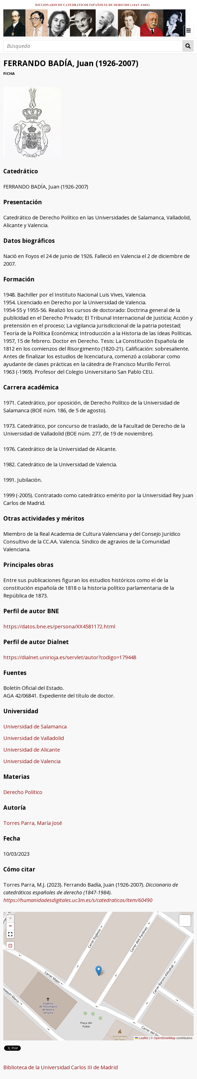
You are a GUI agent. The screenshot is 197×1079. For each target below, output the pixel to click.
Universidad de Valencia (32, 761)
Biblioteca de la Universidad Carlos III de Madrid (60, 1067)
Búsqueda (188, 46)
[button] (98, 971)
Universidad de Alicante (31, 749)
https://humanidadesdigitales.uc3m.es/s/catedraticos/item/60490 (77, 900)
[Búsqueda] (93, 46)
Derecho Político (22, 792)
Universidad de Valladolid (33, 738)
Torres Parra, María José (32, 822)
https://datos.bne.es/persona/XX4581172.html (59, 626)
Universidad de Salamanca (35, 726)
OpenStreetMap (164, 1038)
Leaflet (141, 1038)
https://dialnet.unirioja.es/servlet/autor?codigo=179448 (69, 657)
